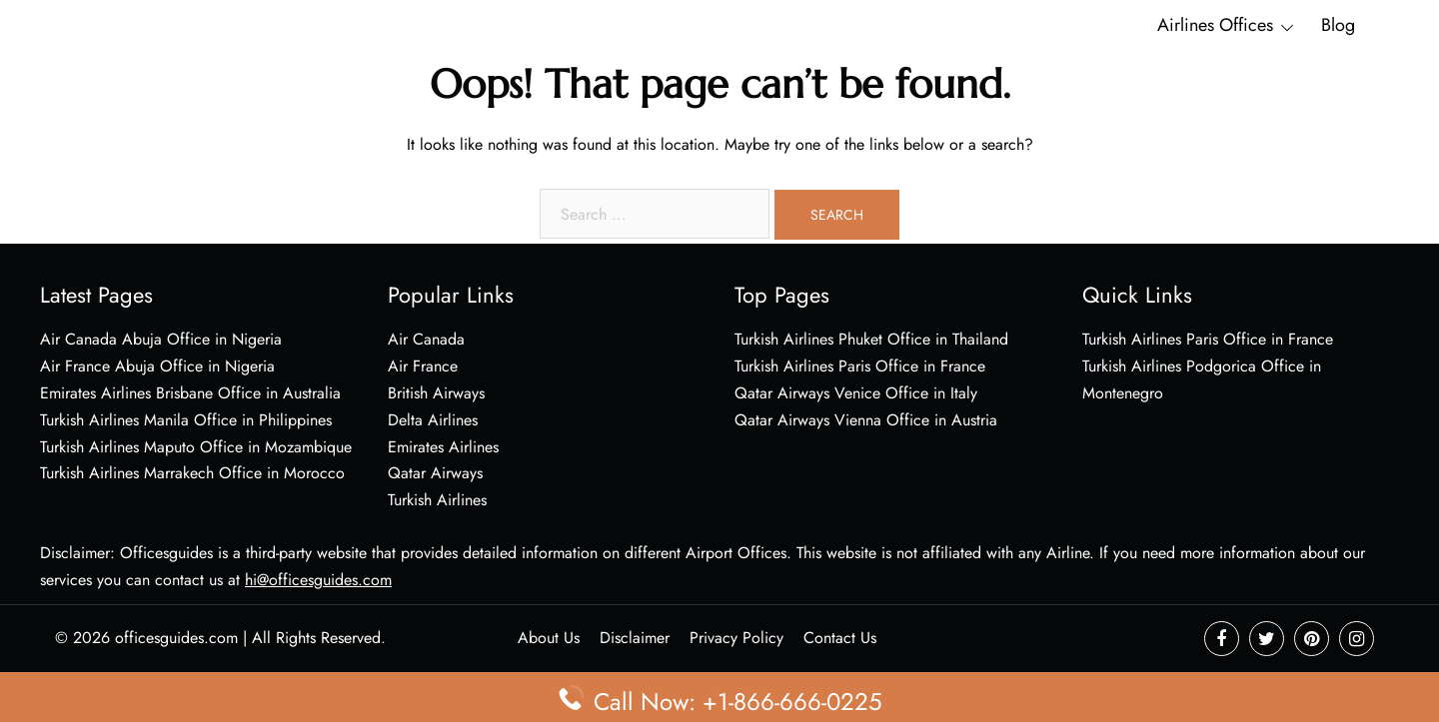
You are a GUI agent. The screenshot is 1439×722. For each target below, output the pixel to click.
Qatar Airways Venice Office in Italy (855, 392)
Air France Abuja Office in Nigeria (157, 366)
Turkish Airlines (437, 499)
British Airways (436, 392)
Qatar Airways (435, 472)
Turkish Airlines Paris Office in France (859, 366)
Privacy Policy (736, 637)
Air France (423, 366)
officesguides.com (176, 637)
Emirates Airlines (443, 446)
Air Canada (426, 339)
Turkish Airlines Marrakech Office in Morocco (192, 472)
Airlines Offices (1215, 25)
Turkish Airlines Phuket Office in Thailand (871, 339)
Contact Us (839, 637)
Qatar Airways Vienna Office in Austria (865, 419)
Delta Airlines (433, 419)
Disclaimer (635, 637)
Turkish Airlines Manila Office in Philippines (186, 419)
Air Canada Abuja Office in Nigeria (161, 339)
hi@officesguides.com (318, 579)
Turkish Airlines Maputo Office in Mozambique (196, 446)
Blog (1338, 25)
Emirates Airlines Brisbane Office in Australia (190, 392)
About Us (549, 637)
